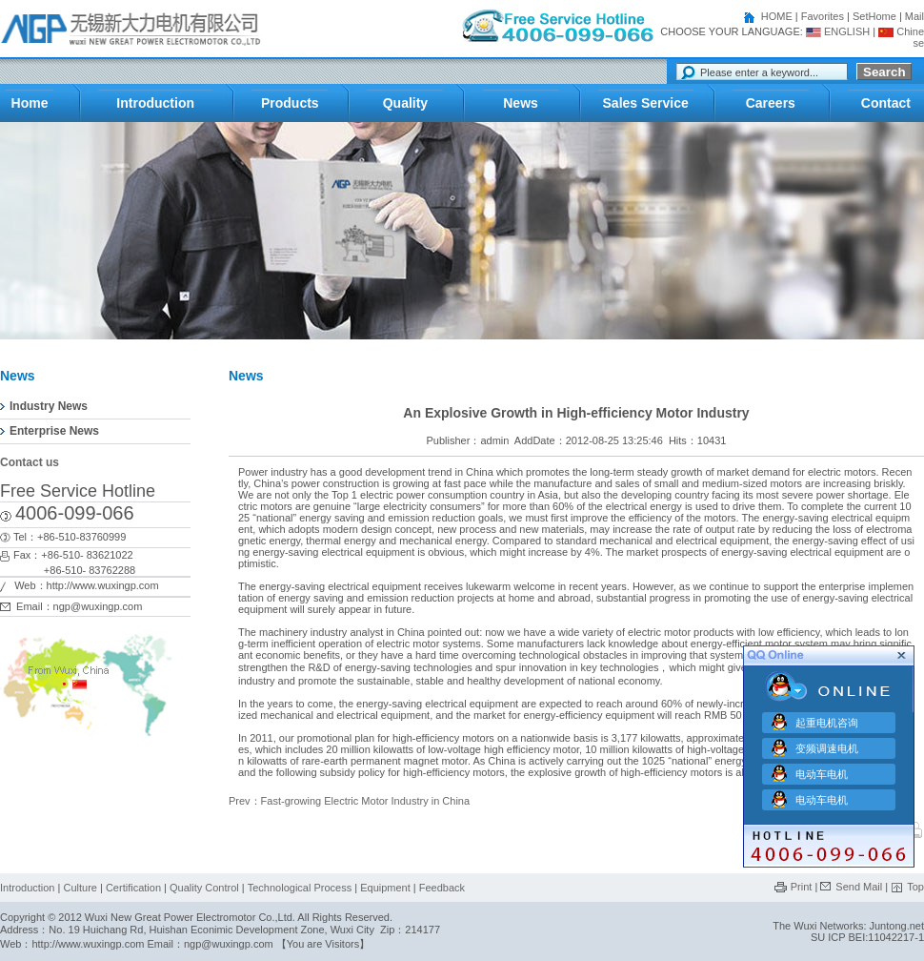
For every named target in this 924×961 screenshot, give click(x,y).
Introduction (27, 887)
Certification (133, 887)
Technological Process (300, 887)
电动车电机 (821, 771)
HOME (777, 16)
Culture (79, 887)
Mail (914, 16)
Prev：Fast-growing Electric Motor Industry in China (349, 801)
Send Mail (858, 886)
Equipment (386, 887)
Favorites (822, 16)
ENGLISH (838, 31)
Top (915, 886)
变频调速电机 (826, 745)
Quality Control (204, 887)
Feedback (442, 887)
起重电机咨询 (826, 720)
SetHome (874, 16)
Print (802, 886)
